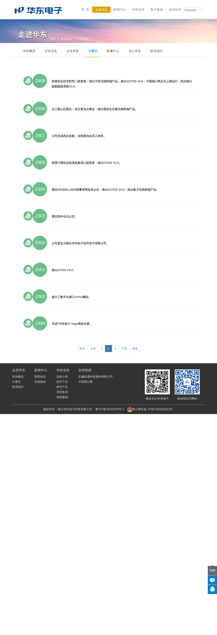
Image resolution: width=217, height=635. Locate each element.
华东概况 (29, 51)
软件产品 (62, 381)
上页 (93, 348)
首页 (53, 38)
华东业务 (138, 9)
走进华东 (101, 9)
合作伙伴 (175, 9)
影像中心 (113, 51)
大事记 (92, 51)
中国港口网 (85, 381)
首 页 (85, 9)
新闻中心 (120, 9)
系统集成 (62, 392)
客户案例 (157, 9)
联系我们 (156, 51)
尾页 (135, 348)
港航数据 (62, 397)
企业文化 (51, 51)
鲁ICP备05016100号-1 (109, 409)
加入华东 (135, 51)
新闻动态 (40, 376)
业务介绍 (62, 376)
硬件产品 (62, 386)
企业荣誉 (72, 51)
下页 (124, 348)
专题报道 (40, 381)
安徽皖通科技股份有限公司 (95, 376)
